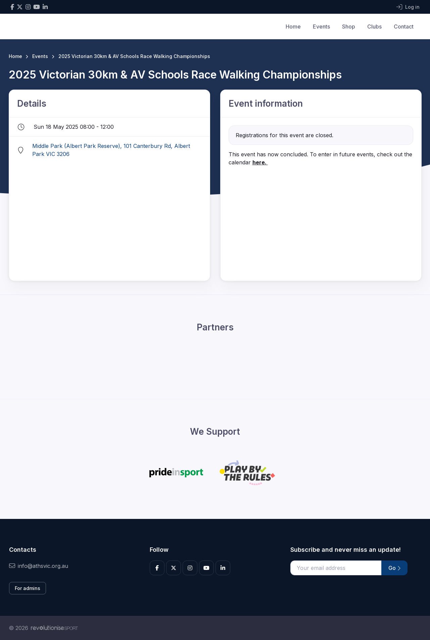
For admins (27, 588)
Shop (348, 26)
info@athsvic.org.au (38, 566)
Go (394, 568)
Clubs (374, 26)
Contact (404, 26)
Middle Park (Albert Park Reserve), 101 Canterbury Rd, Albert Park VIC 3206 (111, 150)
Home (293, 26)
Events (321, 26)
